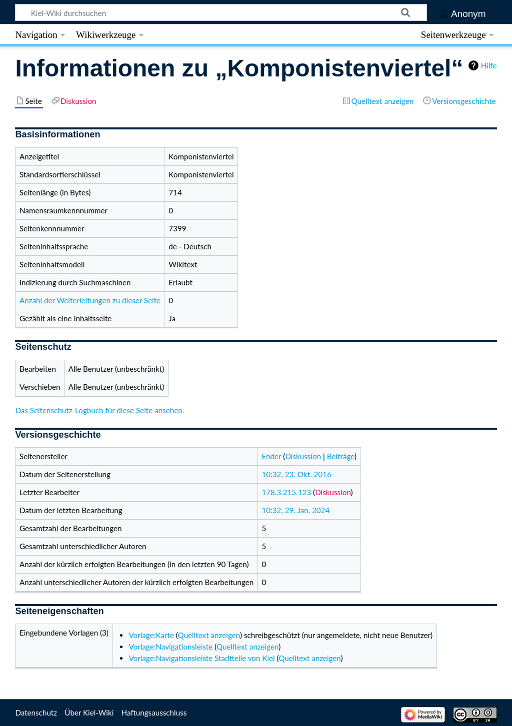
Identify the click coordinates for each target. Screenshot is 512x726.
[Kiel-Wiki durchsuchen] (221, 12)
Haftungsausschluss (154, 712)
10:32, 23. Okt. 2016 (296, 474)
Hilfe (489, 65)
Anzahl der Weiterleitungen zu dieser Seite (90, 300)
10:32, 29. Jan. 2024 (296, 510)
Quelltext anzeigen (209, 635)
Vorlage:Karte (151, 635)
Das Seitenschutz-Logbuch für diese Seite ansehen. (99, 410)
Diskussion (303, 456)
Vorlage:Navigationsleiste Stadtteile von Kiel (201, 658)
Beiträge (340, 456)
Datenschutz (36, 712)
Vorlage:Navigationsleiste (170, 646)
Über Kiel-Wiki (89, 712)
